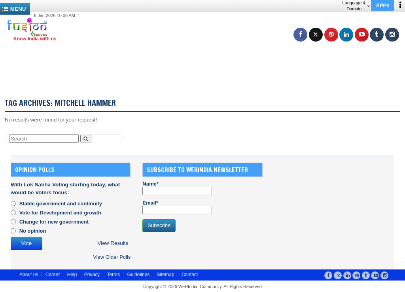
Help (72, 274)
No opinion (32, 231)
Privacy (92, 274)
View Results (112, 243)
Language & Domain (355, 5)
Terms (113, 274)
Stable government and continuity (60, 204)
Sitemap (165, 274)
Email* (177, 207)
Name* (177, 188)
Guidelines (138, 274)
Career (52, 274)
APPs (382, 5)
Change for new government (54, 222)
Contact (190, 274)
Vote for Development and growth (60, 213)
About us (28, 274)
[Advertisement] (206, 59)
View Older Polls (112, 257)
